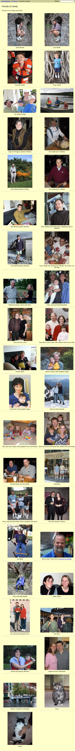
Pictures (14, 1)
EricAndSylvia (5, 1)
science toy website (65, 559)
